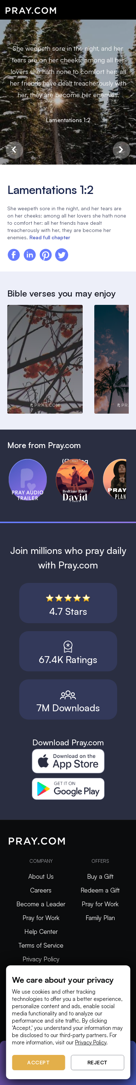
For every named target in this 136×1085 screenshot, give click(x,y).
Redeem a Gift (100, 890)
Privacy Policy (40, 959)
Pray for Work (40, 918)
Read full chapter (49, 237)
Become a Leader (40, 904)
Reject (97, 1062)
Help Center (41, 931)
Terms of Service (40, 945)
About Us (41, 876)
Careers (40, 890)
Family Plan (100, 918)
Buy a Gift (100, 876)
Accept (38, 1062)
